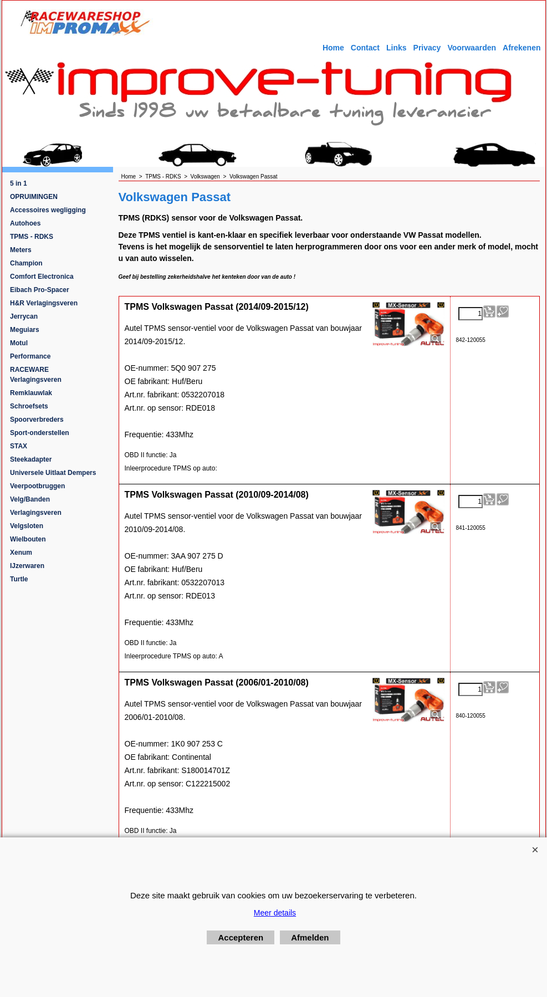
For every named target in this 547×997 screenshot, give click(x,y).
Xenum (21, 552)
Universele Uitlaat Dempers (53, 473)
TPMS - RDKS (31, 237)
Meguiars (24, 330)
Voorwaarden (471, 47)
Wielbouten (28, 539)
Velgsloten (26, 526)
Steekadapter (31, 459)
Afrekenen (521, 47)
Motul (19, 343)
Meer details (275, 912)
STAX (18, 446)
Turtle (19, 579)
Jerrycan (24, 316)
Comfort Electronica (42, 276)
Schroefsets (29, 406)
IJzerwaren (27, 566)
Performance (30, 356)
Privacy (427, 47)
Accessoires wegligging (48, 210)
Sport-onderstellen (39, 433)
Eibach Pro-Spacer (39, 290)
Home (333, 47)
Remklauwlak (31, 393)
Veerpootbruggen (37, 486)
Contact (365, 47)
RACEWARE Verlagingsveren (36, 375)
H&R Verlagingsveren (44, 303)
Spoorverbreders (37, 419)
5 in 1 (18, 183)
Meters (21, 250)
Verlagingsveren (36, 513)
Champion (26, 263)
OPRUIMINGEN (34, 197)
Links (396, 47)
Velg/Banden (30, 499)
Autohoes (25, 223)
